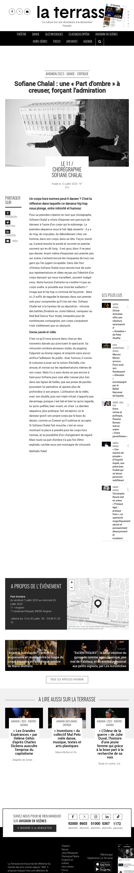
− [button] (71, 587)
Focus (56, 41)
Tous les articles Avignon (67, 679)
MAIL (11, 240)
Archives (71, 41)
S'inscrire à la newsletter (35, 828)
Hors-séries (40, 41)
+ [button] (72, 582)
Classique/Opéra (79, 34)
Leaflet (70, 626)
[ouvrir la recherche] (100, 42)
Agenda (87, 41)
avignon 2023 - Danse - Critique (67, 74)
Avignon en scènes (106, 34)
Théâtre (21, 34)
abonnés (73, 822)
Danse (35, 34)
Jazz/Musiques (54, 34)
